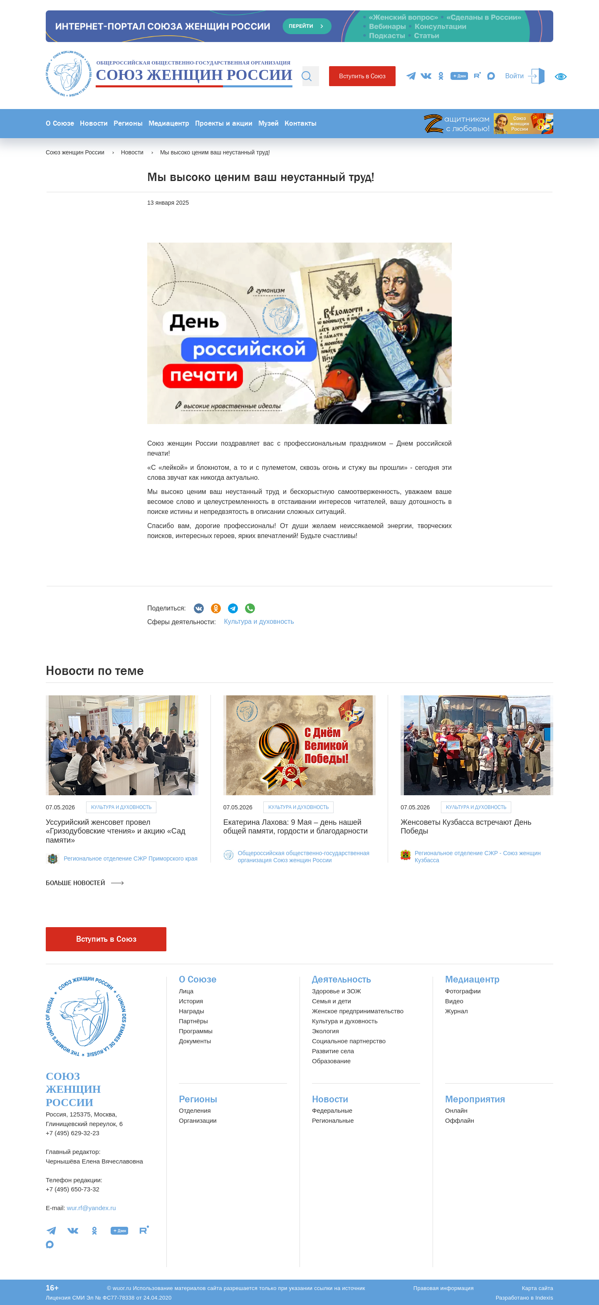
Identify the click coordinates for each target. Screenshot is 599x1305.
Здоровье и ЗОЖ (336, 991)
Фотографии (463, 991)
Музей (268, 123)
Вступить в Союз (362, 76)
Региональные (333, 1120)
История (191, 1001)
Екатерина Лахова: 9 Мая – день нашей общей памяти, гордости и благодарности (295, 827)
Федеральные (332, 1110)
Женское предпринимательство (357, 1011)
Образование (331, 1060)
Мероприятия (475, 1099)
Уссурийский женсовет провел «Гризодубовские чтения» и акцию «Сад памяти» (116, 831)
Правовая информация (443, 1288)
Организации (198, 1120)
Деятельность (341, 979)
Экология (325, 1031)
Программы (196, 1031)
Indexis (544, 1298)
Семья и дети (331, 1001)
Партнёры (193, 1021)
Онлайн (456, 1110)
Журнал (456, 1011)
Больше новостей (85, 883)
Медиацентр (169, 123)
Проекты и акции (223, 123)
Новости (94, 123)
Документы (195, 1040)
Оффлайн (459, 1120)
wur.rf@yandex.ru (91, 1207)
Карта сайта (537, 1288)
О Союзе (60, 123)
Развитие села (333, 1050)
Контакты (301, 123)
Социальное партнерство (349, 1040)
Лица (186, 991)
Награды (191, 1011)
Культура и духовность (259, 621)
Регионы (128, 123)
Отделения (195, 1110)
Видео (454, 1001)
